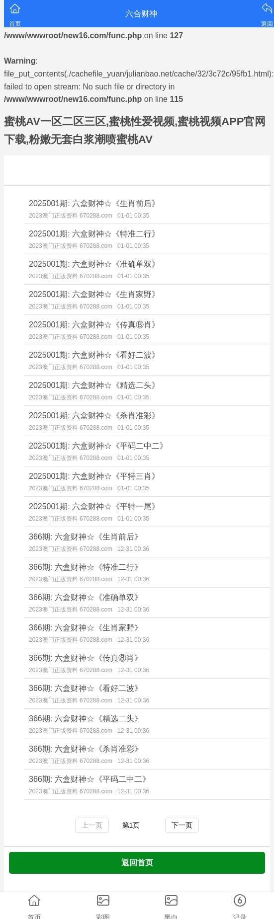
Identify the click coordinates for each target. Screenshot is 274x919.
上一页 (92, 825)
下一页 (182, 825)
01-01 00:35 (133, 215)
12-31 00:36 (133, 548)
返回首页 (137, 862)
